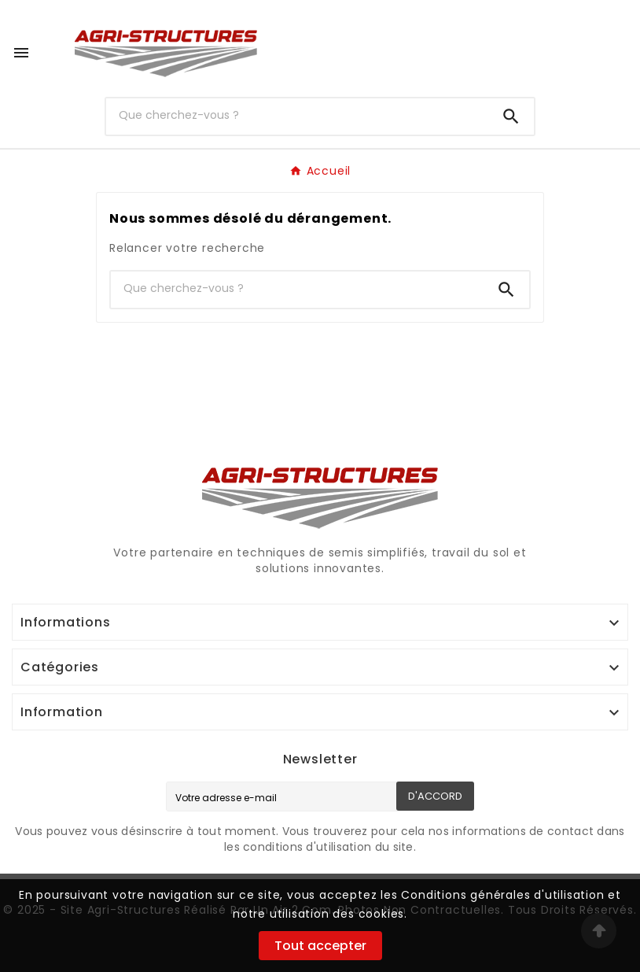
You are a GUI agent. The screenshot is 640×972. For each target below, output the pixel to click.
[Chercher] (297, 114)
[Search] (511, 116)
